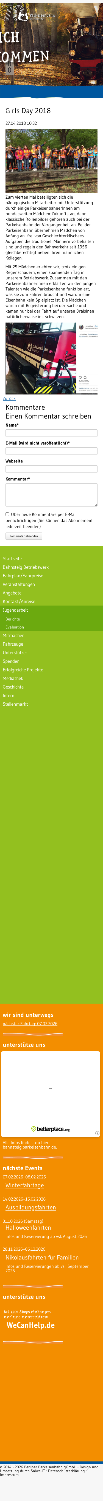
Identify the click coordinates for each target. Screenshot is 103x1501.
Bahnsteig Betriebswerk (26, 567)
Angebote (12, 593)
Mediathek (13, 678)
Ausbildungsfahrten (30, 1207)
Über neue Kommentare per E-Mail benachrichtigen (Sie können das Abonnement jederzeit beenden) (49, 520)
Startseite (12, 558)
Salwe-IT (38, 1470)
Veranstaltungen (19, 584)
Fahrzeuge (13, 644)
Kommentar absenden (24, 536)
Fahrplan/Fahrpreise (23, 575)
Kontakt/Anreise (19, 601)
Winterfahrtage (24, 1185)
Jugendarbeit (15, 610)
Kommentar (17, 479)
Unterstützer (15, 652)
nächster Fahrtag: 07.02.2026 (30, 1023)
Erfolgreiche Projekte (23, 669)
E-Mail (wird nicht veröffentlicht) (37, 443)
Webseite (14, 461)
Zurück (9, 398)
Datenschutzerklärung (66, 1470)
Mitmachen (13, 635)
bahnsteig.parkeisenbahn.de (29, 1147)
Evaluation (14, 627)
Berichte (12, 619)
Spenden (11, 661)
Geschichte (13, 687)
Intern (8, 695)
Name (15, 425)
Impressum (9, 1474)
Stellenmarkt (15, 704)
